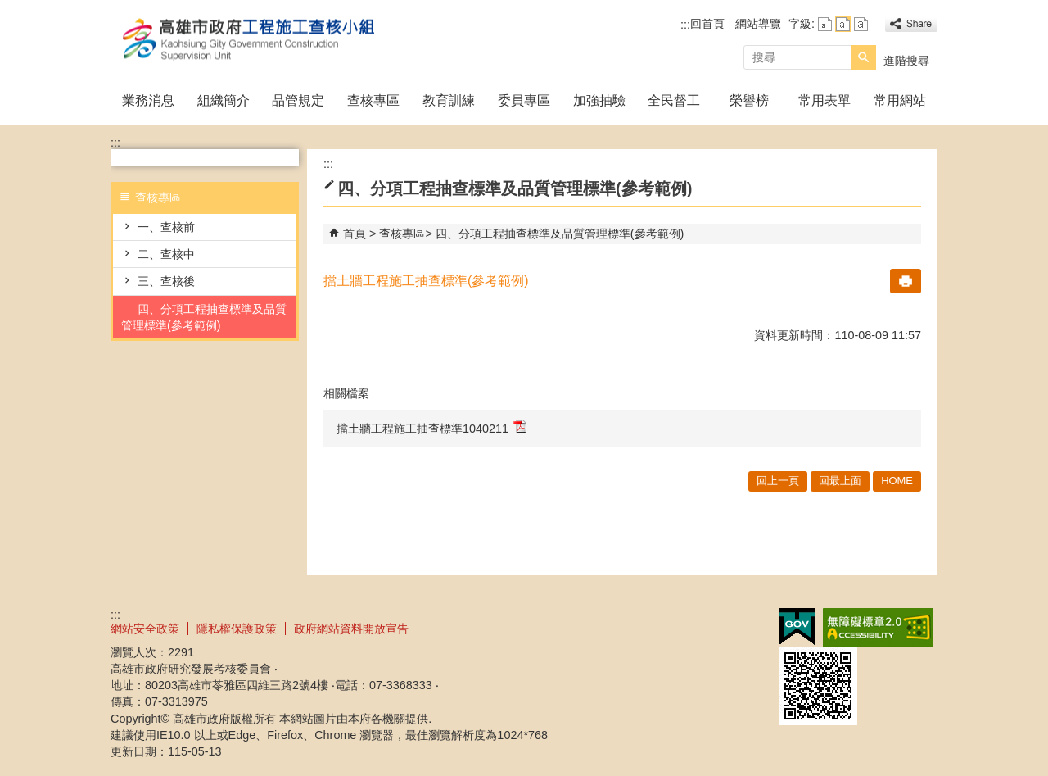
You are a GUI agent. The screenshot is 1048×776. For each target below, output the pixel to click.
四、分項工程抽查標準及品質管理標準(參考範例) (204, 317)
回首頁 (707, 23)
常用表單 (824, 100)
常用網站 (900, 100)
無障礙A (878, 627)
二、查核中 (166, 254)
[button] (864, 57)
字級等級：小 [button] (825, 24)
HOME (897, 480)
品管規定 (298, 100)
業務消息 (148, 100)
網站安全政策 (145, 628)
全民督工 (674, 100)
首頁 (354, 233)
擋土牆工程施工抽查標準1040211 (431, 427)
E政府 (797, 626)
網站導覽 (758, 23)
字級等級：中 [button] (843, 24)
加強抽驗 (599, 100)
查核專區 (373, 100)
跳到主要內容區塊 (8, 8)
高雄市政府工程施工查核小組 (249, 39)
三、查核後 (166, 281)
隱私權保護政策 (236, 628)
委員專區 (524, 100)
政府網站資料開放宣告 (351, 628)
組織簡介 (223, 100)
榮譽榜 (749, 100)
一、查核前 (166, 227)
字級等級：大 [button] (861, 24)
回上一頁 (778, 480)
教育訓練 (448, 100)
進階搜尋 (906, 60)
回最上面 (840, 480)
